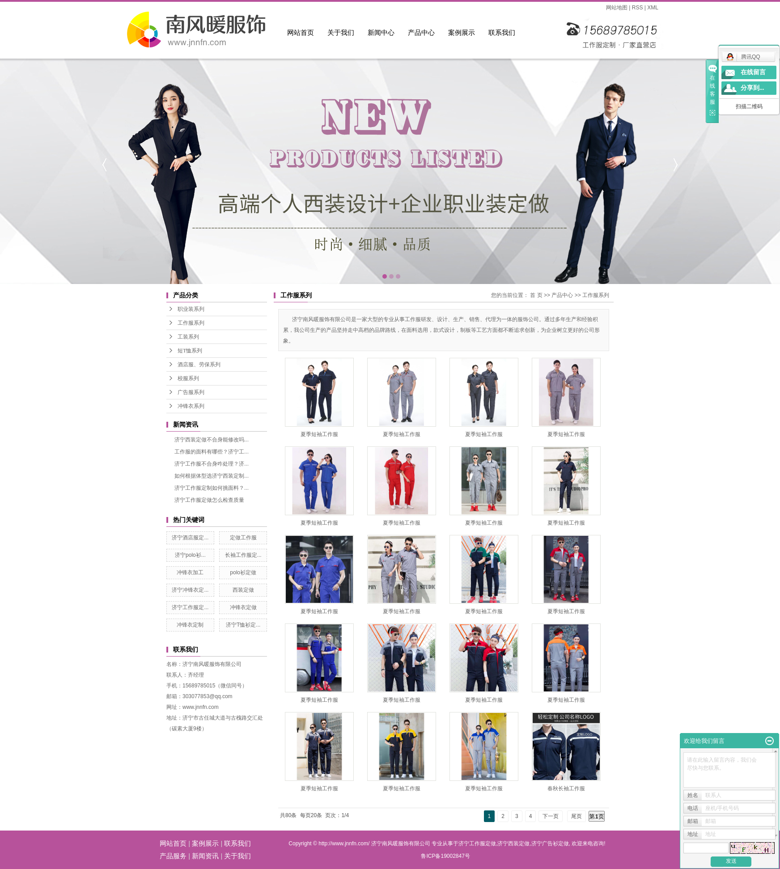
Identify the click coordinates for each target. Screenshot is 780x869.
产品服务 (173, 856)
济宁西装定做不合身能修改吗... (211, 440)
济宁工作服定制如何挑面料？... (211, 488)
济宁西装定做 (513, 843)
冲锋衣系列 (191, 406)
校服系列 (188, 378)
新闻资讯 (205, 856)
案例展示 (461, 32)
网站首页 (300, 32)
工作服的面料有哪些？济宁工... (211, 452)
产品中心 (421, 32)
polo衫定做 (243, 572)
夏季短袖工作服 (319, 434)
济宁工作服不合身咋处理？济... (211, 464)
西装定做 (243, 590)
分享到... (752, 88)
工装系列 (188, 337)
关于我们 (340, 32)
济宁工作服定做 (477, 843)
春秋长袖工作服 (566, 788)
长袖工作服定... (243, 555)
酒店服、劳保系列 (199, 364)
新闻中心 (381, 32)
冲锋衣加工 (190, 572)
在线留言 (753, 72)
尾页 (576, 816)
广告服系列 (191, 392)
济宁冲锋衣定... (190, 590)
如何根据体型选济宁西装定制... (211, 476)
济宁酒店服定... (190, 537)
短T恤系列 (190, 351)
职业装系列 (191, 309)
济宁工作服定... (190, 607)
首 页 (536, 295)
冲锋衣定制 (190, 625)
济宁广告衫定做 (550, 843)
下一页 (551, 816)
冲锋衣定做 (243, 607)
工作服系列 (191, 323)
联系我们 (501, 32)
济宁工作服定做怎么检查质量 (209, 500)
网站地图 (616, 7)
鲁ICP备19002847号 (445, 856)
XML (652, 7)
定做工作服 (243, 537)
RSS (637, 7)
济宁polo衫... (190, 555)
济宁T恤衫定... (243, 625)
